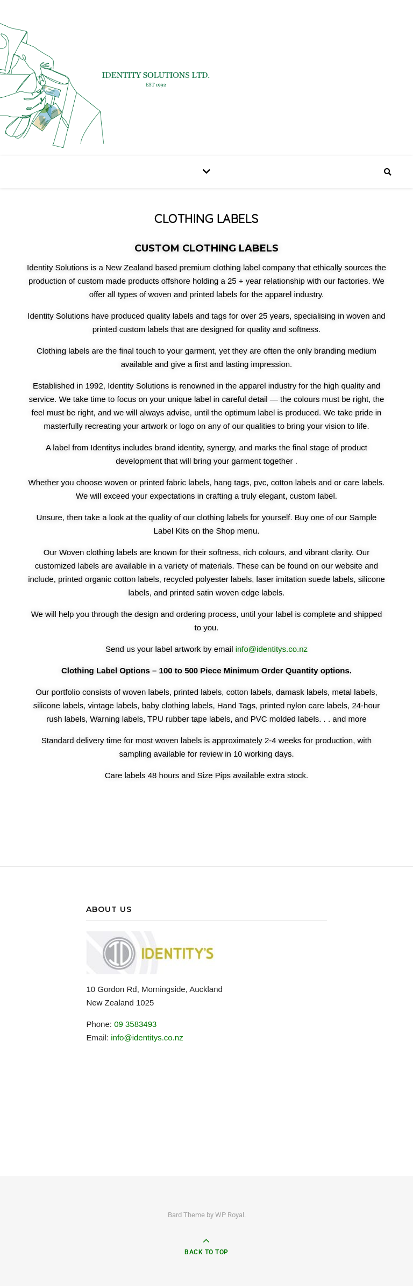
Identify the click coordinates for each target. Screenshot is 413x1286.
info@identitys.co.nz (272, 648)
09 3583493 (135, 1024)
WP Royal (229, 1215)
